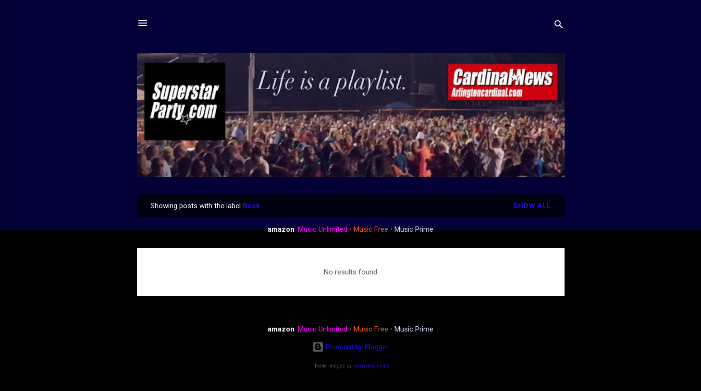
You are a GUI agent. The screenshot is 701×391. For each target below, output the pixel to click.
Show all (532, 205)
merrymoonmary (371, 366)
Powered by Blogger (350, 347)
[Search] (559, 26)
